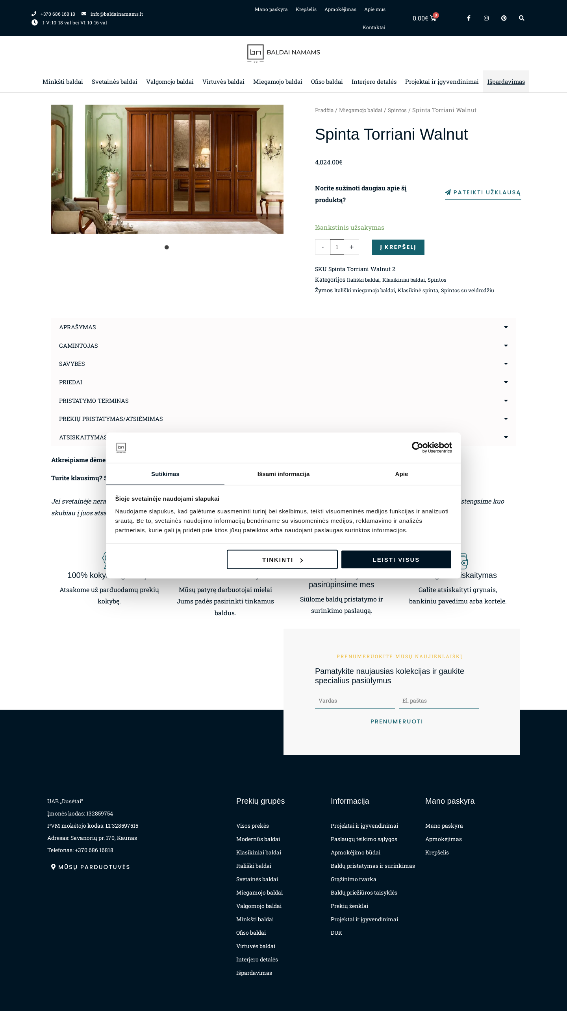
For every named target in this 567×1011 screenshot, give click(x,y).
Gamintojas (80, 345)
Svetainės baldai (114, 81)
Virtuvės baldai (223, 81)
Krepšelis (306, 9)
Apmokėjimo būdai (355, 852)
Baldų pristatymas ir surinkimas (373, 865)
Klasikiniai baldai (411, 280)
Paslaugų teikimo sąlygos (364, 839)
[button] (283, 328)
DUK (336, 932)
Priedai (71, 382)
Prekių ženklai (349, 906)
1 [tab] (167, 247)
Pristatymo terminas (96, 400)
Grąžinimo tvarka (353, 879)
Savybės (73, 364)
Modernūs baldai (258, 839)
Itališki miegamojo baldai (369, 291)
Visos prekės (252, 825)
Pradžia (325, 110)
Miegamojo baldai (277, 81)
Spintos (405, 110)
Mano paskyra (271, 9)
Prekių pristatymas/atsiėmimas (114, 418)
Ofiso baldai (327, 81)
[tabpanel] (167, 169)
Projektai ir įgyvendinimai (442, 81)
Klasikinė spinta (428, 291)
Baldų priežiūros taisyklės (364, 892)
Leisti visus (396, 560)
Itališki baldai (366, 280)
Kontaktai (374, 27)
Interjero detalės (374, 81)
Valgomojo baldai (170, 81)
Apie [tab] (401, 473)
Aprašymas (79, 327)
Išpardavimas (506, 81)
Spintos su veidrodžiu (482, 291)
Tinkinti (282, 560)
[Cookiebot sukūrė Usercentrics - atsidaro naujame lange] (417, 447)
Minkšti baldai (63, 81)
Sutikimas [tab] (165, 473)
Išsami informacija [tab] (284, 473)
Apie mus (374, 9)
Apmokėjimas (340, 9)
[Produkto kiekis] (337, 247)
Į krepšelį (399, 247)
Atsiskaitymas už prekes (102, 436)
